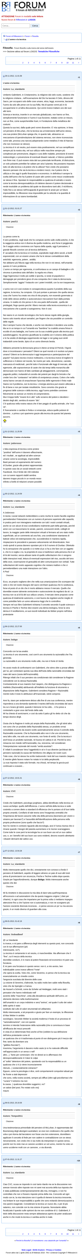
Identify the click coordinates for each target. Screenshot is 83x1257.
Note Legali (26, 1250)
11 (73, 63)
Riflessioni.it (21, 20)
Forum (27, 36)
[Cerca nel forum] (15, 26)
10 (67, 63)
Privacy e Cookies (53, 1250)
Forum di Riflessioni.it (14, 36)
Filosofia (35, 36)
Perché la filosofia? (23, 1241)
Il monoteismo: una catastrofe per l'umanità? (49, 1241)
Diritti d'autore (39, 1250)
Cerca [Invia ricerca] (35, 26)
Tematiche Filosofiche (48, 51)
